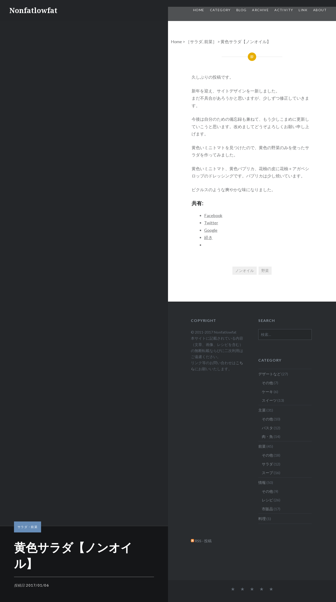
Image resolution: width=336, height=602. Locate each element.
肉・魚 (267, 436)
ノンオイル (244, 270)
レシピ (267, 500)
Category (220, 10)
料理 (262, 518)
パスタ (267, 428)
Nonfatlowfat (33, 10)
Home (198, 10)
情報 (262, 482)
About (320, 10)
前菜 (208, 41)
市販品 (267, 509)
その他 (267, 382)
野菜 (265, 270)
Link (303, 10)
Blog (241, 10)
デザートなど (269, 374)
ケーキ (267, 391)
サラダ (196, 41)
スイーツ (269, 400)
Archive (260, 10)
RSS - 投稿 (203, 541)
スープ (267, 472)
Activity (283, 10)
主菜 (262, 410)
